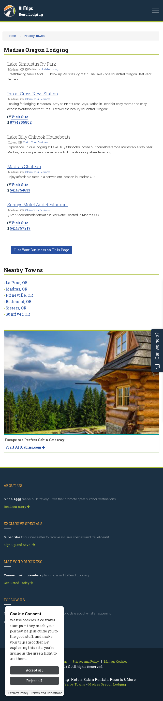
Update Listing (50, 69)
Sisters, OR (16, 307)
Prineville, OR (19, 295)
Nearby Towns (34, 36)
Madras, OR (16, 289)
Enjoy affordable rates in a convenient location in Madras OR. (51, 177)
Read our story (17, 506)
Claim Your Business (37, 99)
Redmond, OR (18, 301)
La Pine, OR (17, 282)
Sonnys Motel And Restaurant (37, 204)
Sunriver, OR (18, 314)
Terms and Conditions (46, 695)
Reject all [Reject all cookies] (34, 683)
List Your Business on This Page (41, 250)
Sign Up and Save (19, 544)
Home (11, 36)
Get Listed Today (18, 583)
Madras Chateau (24, 166)
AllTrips (26, 8)
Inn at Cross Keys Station (32, 94)
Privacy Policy (18, 695)
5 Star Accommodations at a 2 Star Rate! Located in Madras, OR (53, 215)
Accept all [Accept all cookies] (34, 672)
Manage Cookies (115, 661)
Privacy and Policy (86, 661)
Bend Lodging (31, 14)
